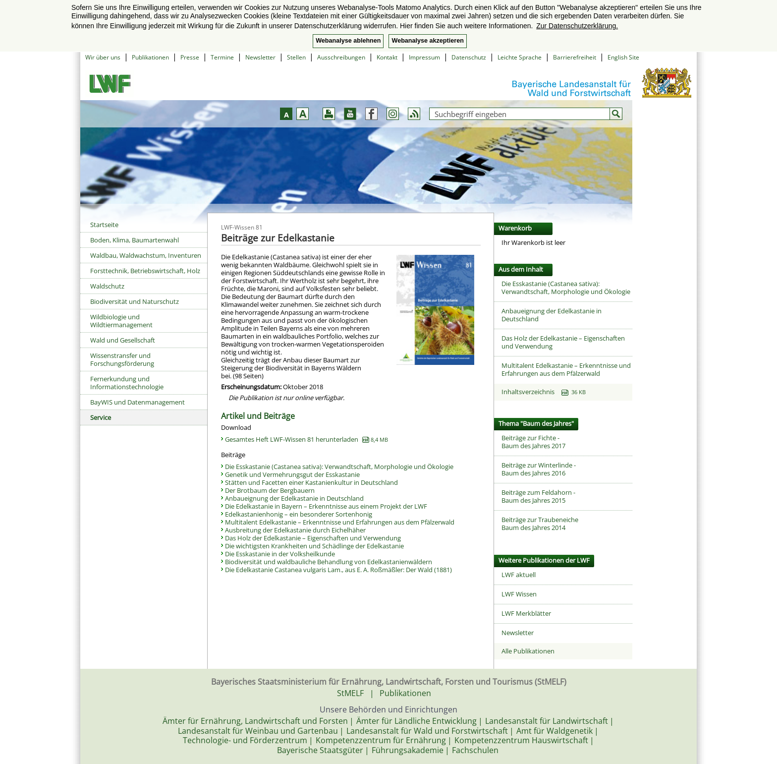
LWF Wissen (519, 593)
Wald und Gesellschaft (122, 340)
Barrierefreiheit (574, 57)
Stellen (296, 57)
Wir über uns (102, 57)
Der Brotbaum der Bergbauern (270, 490)
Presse (189, 57)
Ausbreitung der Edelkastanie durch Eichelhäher (295, 530)
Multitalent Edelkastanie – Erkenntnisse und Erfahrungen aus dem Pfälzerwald (339, 522)
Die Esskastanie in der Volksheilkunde (280, 553)
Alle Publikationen (528, 650)
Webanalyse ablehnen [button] (348, 40)
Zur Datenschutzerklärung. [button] (577, 26)
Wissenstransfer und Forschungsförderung (122, 359)
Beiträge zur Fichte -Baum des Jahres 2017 (533, 441)
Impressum (424, 57)
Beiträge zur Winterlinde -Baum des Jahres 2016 (538, 469)
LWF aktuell (518, 574)
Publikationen (150, 57)
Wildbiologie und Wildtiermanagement (121, 320)
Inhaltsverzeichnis (543, 391)
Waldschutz (107, 286)
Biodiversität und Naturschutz (134, 301)
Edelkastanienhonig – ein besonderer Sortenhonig (298, 514)
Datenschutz (468, 57)
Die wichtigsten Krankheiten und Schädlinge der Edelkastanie (314, 545)
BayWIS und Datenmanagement (137, 402)
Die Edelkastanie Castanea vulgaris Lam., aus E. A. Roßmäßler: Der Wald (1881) (338, 569)
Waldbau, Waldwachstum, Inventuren (145, 255)
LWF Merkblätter (526, 613)
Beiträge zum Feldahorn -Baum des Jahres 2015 (538, 496)
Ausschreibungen (341, 57)
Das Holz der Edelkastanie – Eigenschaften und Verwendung (313, 537)
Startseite (104, 224)
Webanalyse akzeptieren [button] (427, 40)
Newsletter (260, 57)
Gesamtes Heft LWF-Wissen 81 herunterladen (306, 439)
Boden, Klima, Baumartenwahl (134, 239)
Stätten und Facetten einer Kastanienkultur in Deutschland (311, 482)
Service (100, 417)
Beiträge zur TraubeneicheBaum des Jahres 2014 (539, 523)
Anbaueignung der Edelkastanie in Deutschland (294, 498)
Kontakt (387, 57)
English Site (623, 57)
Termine (222, 57)
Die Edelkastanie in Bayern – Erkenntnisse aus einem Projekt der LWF (326, 506)
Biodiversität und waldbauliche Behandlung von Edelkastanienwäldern (328, 561)
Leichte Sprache (520, 57)
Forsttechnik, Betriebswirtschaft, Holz (145, 270)
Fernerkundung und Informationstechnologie (127, 382)
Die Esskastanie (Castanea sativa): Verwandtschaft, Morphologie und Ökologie (339, 466)
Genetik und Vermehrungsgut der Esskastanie (292, 474)
